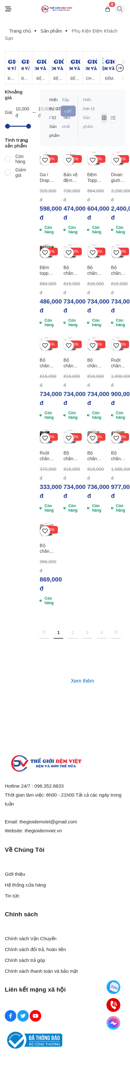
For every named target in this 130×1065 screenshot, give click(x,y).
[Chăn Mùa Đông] (91, 67)
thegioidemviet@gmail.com (48, 821)
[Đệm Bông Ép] (40, 67)
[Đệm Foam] (74, 67)
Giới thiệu (15, 874)
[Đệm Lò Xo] (25, 67)
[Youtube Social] (35, 1016)
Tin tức (12, 895)
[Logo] (57, 9)
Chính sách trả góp (25, 960)
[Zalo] (113, 987)
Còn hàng (20, 159)
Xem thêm (82, 681)
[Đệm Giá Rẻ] (12, 67)
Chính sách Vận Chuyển (31, 938)
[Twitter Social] (23, 1016)
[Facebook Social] (10, 1016)
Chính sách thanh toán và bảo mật (41, 971)
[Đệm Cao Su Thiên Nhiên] (58, 67)
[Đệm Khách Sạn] (109, 67)
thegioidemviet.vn (43, 830)
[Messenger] (113, 1023)
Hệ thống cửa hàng (25, 885)
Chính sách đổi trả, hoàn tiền (35, 949)
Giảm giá (20, 172)
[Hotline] (113, 1005)
